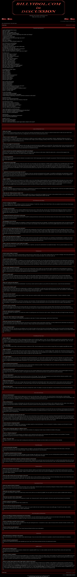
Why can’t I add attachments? (8, 61)
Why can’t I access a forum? (8, 60)
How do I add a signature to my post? (10, 56)
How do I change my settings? (9, 44)
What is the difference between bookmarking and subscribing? (16, 110)
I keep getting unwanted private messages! (11, 94)
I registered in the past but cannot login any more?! (13, 37)
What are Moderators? (7, 83)
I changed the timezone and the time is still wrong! (13, 46)
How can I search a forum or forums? (10, 102)
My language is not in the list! (8, 47)
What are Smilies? (6, 72)
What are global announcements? (9, 75)
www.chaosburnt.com (38, 575)
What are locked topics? (7, 78)
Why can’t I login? (6, 31)
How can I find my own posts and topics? (11, 107)
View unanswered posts (6, 23)
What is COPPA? (6, 39)
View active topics (14, 23)
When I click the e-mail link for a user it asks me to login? (14, 51)
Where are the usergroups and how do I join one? (13, 85)
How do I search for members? (9, 106)
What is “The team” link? (7, 90)
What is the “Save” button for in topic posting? (12, 65)
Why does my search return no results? (11, 103)
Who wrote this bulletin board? (9, 119)
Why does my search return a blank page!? (11, 105)
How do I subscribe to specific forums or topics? (12, 111)
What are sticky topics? (7, 77)
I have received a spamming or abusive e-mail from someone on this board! (18, 95)
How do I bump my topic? (8, 67)
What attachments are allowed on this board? (12, 115)
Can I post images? (6, 73)
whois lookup (16, 563)
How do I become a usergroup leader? (10, 87)
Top (3, 135)
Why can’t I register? (6, 40)
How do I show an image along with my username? (13, 48)
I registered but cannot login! (8, 36)
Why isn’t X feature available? (8, 120)
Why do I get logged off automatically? (10, 33)
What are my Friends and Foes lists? (10, 98)
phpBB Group (36, 549)
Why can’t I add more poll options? (10, 58)
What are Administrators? (8, 82)
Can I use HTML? (6, 71)
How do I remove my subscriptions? (10, 112)
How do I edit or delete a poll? (8, 59)
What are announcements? (8, 76)
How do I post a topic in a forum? (9, 54)
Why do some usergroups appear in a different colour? (14, 88)
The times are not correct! (8, 45)
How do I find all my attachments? (9, 116)
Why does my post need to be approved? (11, 66)
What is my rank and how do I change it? (11, 49)
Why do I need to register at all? (9, 32)
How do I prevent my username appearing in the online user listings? (17, 34)
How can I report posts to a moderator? (11, 64)
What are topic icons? (7, 79)
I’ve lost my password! (7, 35)
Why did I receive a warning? (8, 63)
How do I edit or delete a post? (9, 55)
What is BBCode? (6, 70)
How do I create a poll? (7, 57)
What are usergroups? (7, 84)
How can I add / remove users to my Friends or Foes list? (14, 99)
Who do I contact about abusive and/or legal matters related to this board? (18, 121)
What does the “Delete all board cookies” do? (12, 41)
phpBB (34, 576)
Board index (4, 25)
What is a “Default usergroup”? (9, 89)
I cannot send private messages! (9, 93)
